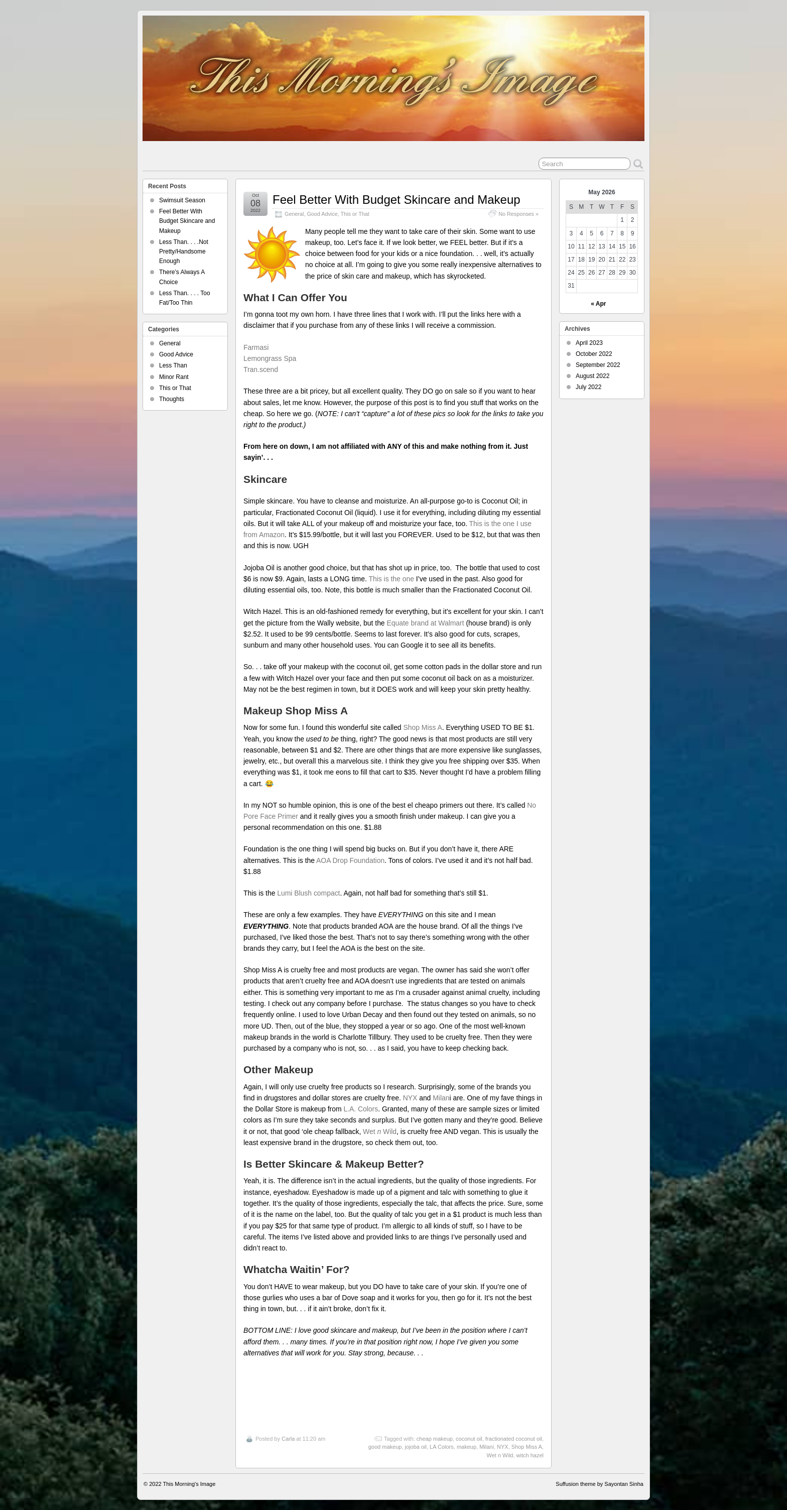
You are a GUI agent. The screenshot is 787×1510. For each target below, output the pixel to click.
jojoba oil (416, 1447)
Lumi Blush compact (308, 893)
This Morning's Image (189, 1484)
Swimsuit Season (182, 200)
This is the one (391, 579)
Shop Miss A (422, 727)
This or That (354, 214)
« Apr (598, 303)
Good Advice (322, 214)
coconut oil (469, 1439)
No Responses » (518, 214)
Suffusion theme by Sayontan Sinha (599, 1484)
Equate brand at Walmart (425, 623)
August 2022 (592, 376)
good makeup (385, 1447)
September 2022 (598, 364)
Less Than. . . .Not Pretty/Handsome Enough (183, 251)
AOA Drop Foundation (350, 860)
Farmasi (258, 347)
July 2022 (588, 387)
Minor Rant (174, 377)
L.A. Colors (360, 1109)
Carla (288, 1439)
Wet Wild (380, 1131)
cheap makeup (435, 1439)
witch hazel (530, 1455)
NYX (410, 1098)
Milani (486, 1447)
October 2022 (594, 353)
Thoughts (171, 399)
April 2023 (589, 342)
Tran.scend (260, 369)
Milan (441, 1098)
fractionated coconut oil (513, 1439)
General (294, 214)
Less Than (173, 365)
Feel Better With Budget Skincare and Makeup (396, 199)
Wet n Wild (499, 1455)
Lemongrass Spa (269, 358)
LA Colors (442, 1447)
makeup (466, 1447)
